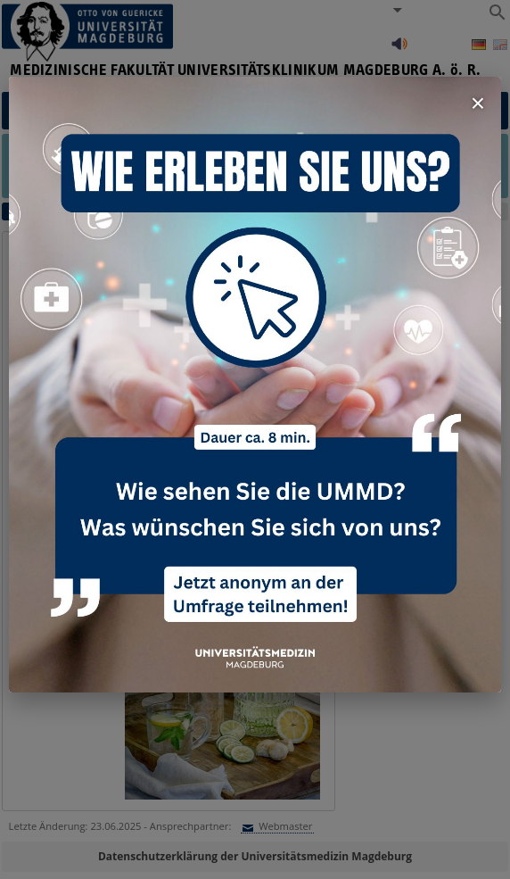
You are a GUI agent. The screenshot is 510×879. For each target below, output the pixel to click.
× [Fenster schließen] (478, 103)
